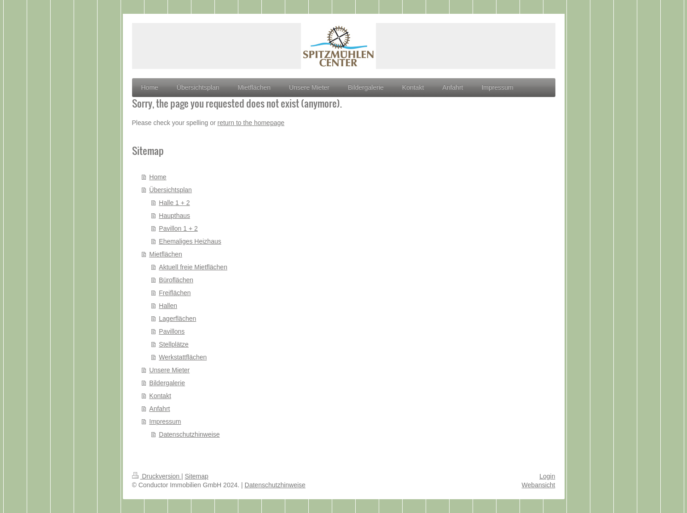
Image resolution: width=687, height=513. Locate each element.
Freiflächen (175, 292)
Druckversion (156, 476)
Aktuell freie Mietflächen (193, 267)
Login (547, 476)
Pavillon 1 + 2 (178, 228)
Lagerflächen (177, 318)
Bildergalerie (167, 383)
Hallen (168, 305)
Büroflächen (176, 280)
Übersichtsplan (170, 190)
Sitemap (196, 476)
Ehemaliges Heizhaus (190, 241)
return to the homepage (251, 122)
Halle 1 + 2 (174, 202)
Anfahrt (159, 408)
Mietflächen (165, 254)
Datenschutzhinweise (189, 434)
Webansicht (538, 485)
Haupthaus (174, 215)
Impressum (165, 421)
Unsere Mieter (169, 370)
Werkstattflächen (183, 357)
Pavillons (172, 331)
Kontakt (160, 395)
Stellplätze (174, 344)
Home (157, 177)
